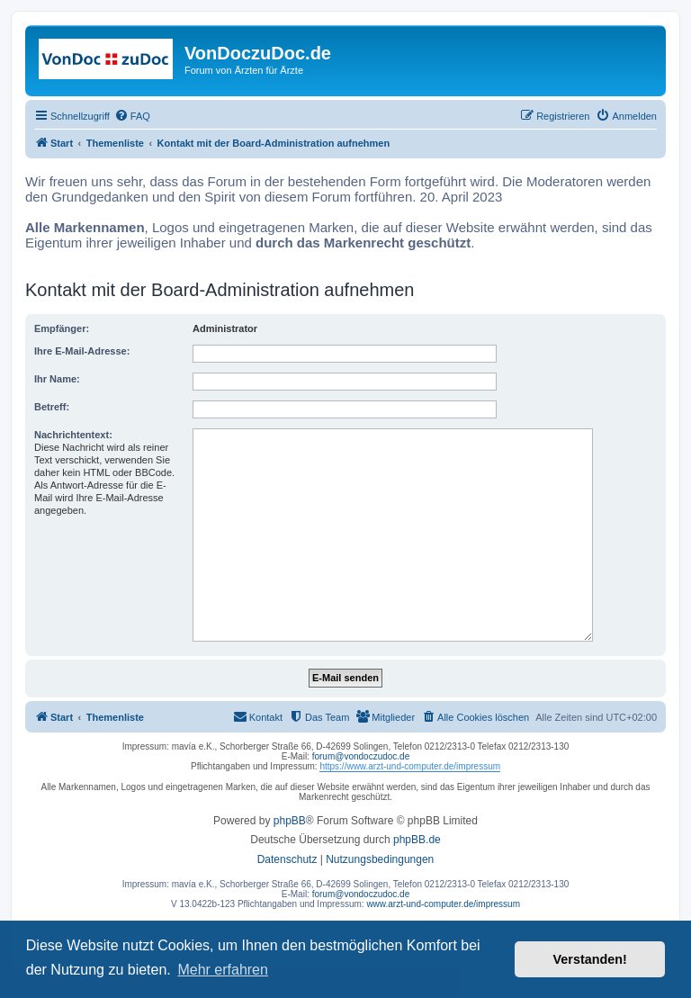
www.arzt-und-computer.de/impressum (443, 904)
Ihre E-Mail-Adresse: (82, 351)
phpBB (290, 820)
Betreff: (51, 406)
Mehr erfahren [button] (222, 969)
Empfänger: (61, 328)
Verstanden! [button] (590, 959)
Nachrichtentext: (73, 434)
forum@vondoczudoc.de (361, 756)
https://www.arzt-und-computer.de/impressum (409, 766)
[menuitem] (132, 116)
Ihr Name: (57, 378)
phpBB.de (417, 839)
